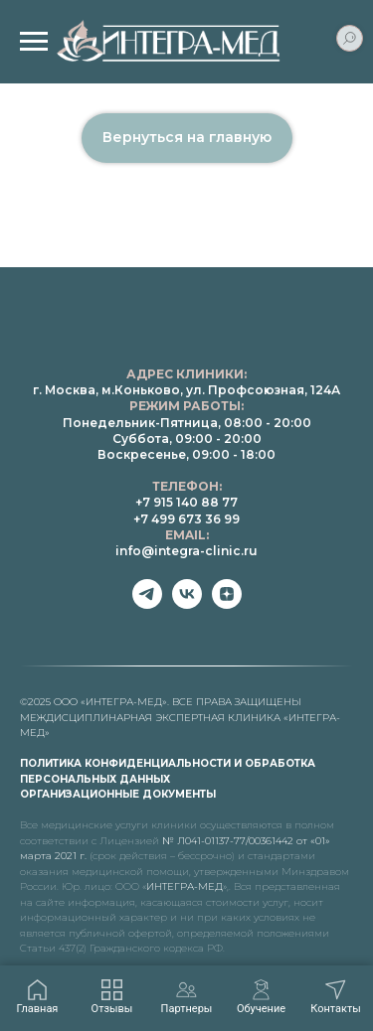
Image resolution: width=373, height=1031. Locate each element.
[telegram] (147, 603)
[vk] (187, 603)
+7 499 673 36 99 (186, 519)
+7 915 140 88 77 (186, 502)
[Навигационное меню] (34, 42)
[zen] (227, 603)
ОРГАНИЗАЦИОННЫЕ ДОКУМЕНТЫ (118, 794)
